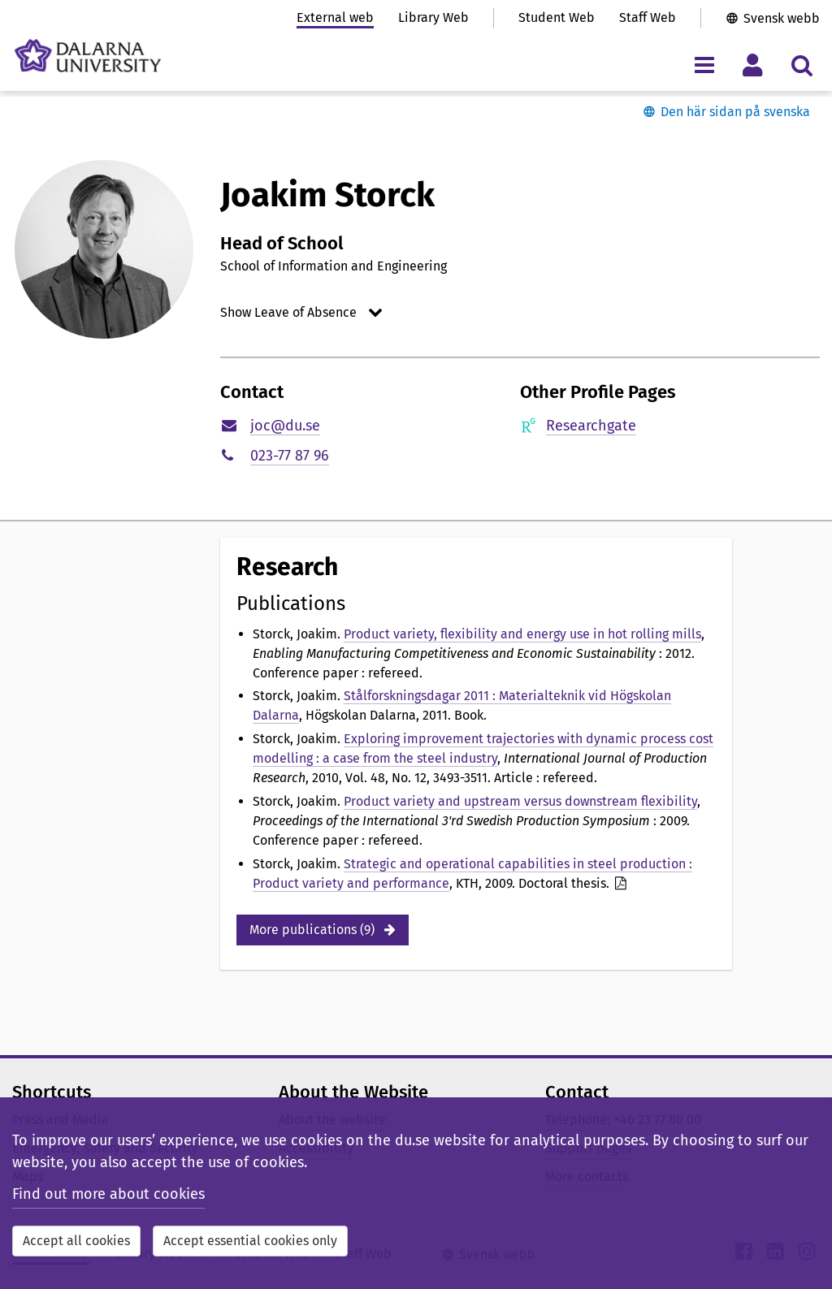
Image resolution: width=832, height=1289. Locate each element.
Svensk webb (781, 18)
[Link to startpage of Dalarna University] (87, 55)
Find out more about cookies (108, 1194)
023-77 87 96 (289, 456)
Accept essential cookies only (250, 1240)
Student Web (556, 17)
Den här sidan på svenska (735, 111)
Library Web (433, 17)
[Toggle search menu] (801, 64)
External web (335, 17)
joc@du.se (285, 426)
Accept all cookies (76, 1240)
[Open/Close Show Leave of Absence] (304, 312)
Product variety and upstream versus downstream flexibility (520, 801)
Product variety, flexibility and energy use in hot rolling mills (522, 634)
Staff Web (647, 17)
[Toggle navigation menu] (704, 64)
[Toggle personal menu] (752, 64)
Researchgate (591, 426)
